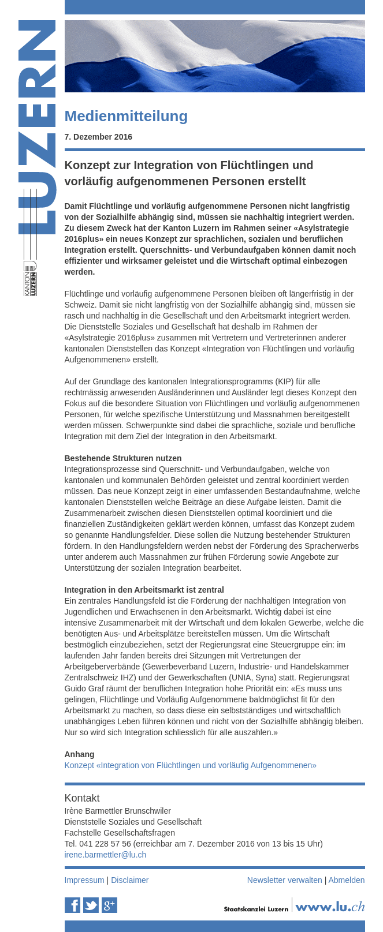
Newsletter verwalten (284, 880)
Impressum (85, 880)
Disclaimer (129, 880)
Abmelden (346, 880)
